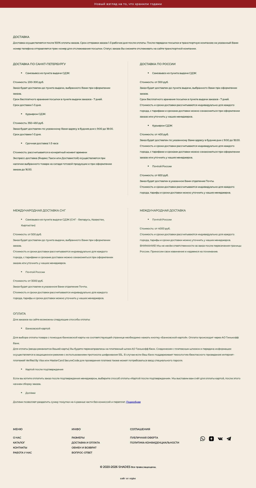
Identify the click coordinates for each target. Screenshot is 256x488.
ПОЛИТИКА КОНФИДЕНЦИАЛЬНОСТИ (154, 442)
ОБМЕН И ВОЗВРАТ (84, 447)
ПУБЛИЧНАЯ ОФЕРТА (144, 437)
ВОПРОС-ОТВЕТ (82, 452)
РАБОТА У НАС (22, 452)
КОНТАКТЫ (20, 447)
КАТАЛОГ (19, 442)
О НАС (17, 437)
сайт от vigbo (128, 479)
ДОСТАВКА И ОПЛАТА (86, 442)
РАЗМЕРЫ (78, 437)
